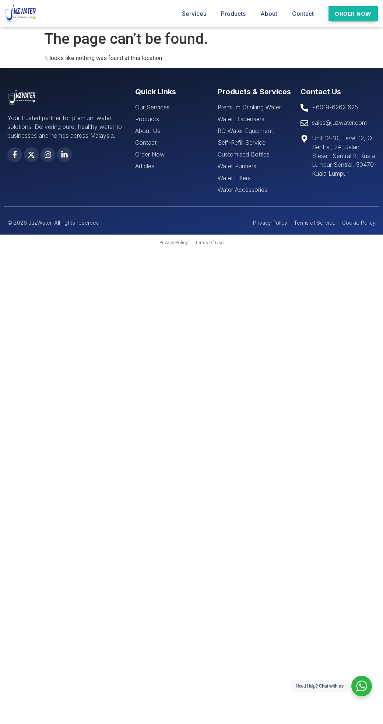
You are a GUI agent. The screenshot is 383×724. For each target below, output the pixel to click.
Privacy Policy (173, 242)
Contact (303, 13)
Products (233, 13)
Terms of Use (209, 242)
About (268, 13)
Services (194, 13)
